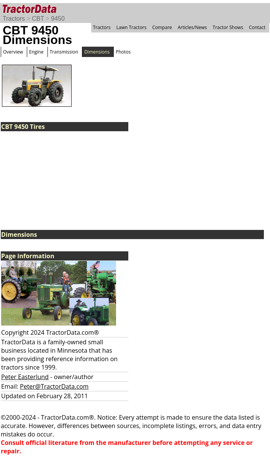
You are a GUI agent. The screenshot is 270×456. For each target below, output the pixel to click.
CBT (38, 18)
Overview (13, 52)
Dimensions (97, 52)
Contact (257, 27)
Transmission (64, 52)
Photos (123, 52)
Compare (162, 27)
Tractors (14, 18)
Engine (36, 52)
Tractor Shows (228, 27)
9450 (58, 18)
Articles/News (192, 27)
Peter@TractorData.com (54, 386)
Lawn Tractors (131, 27)
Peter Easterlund (25, 377)
